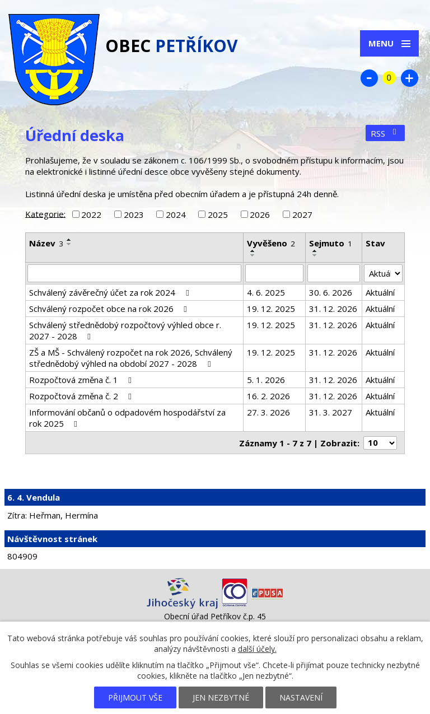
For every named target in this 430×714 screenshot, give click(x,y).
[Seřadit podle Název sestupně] (69, 244)
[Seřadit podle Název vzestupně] (69, 239)
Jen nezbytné (221, 697)
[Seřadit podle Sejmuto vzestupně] (315, 251)
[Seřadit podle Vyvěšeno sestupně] (253, 255)
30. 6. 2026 (330, 292)
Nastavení (300, 697)
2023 (134, 214)
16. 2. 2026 (268, 396)
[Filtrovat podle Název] (134, 273)
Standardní (389, 78)
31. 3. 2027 (330, 412)
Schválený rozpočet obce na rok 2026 (109, 308)
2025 (218, 214)
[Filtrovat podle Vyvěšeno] (274, 273)
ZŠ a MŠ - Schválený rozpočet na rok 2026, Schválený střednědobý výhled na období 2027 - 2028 (130, 358)
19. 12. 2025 (271, 308)
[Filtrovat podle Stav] (383, 273)
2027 (302, 214)
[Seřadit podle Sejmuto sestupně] (315, 255)
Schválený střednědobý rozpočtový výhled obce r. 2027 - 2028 (125, 330)
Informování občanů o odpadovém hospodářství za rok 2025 (127, 418)
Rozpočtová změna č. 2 (82, 396)
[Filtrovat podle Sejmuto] (333, 273)
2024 (176, 214)
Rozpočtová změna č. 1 (82, 379)
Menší (369, 78)
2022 (91, 214)
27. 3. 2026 (268, 412)
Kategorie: (45, 213)
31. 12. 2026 (333, 308)
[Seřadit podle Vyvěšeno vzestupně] (253, 251)
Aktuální (380, 292)
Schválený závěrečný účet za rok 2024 (110, 292)
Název (46, 243)
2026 (260, 214)
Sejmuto (330, 243)
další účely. (257, 648)
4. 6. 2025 (266, 292)
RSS (385, 133)
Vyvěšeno (271, 243)
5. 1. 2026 (266, 379)
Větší (409, 78)
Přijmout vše (135, 697)
